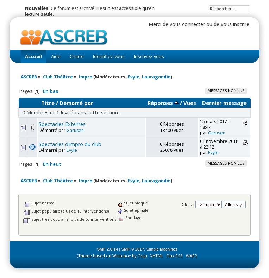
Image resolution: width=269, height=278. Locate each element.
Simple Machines (161, 249)
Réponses (163, 102)
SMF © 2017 (132, 249)
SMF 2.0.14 (107, 249)
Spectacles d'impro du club (70, 144)
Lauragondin (156, 77)
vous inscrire (235, 24)
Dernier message (224, 102)
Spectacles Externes (62, 124)
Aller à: (187, 204)
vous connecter (187, 24)
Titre (48, 102)
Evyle (133, 77)
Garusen (75, 130)
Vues (189, 102)
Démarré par (76, 102)
